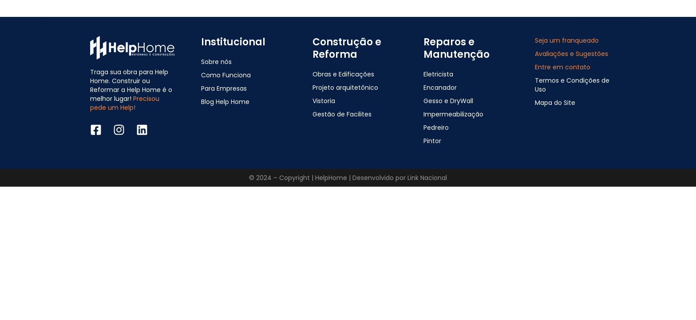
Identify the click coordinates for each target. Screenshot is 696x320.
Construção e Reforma (346, 48)
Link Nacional (427, 177)
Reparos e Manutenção (456, 48)
